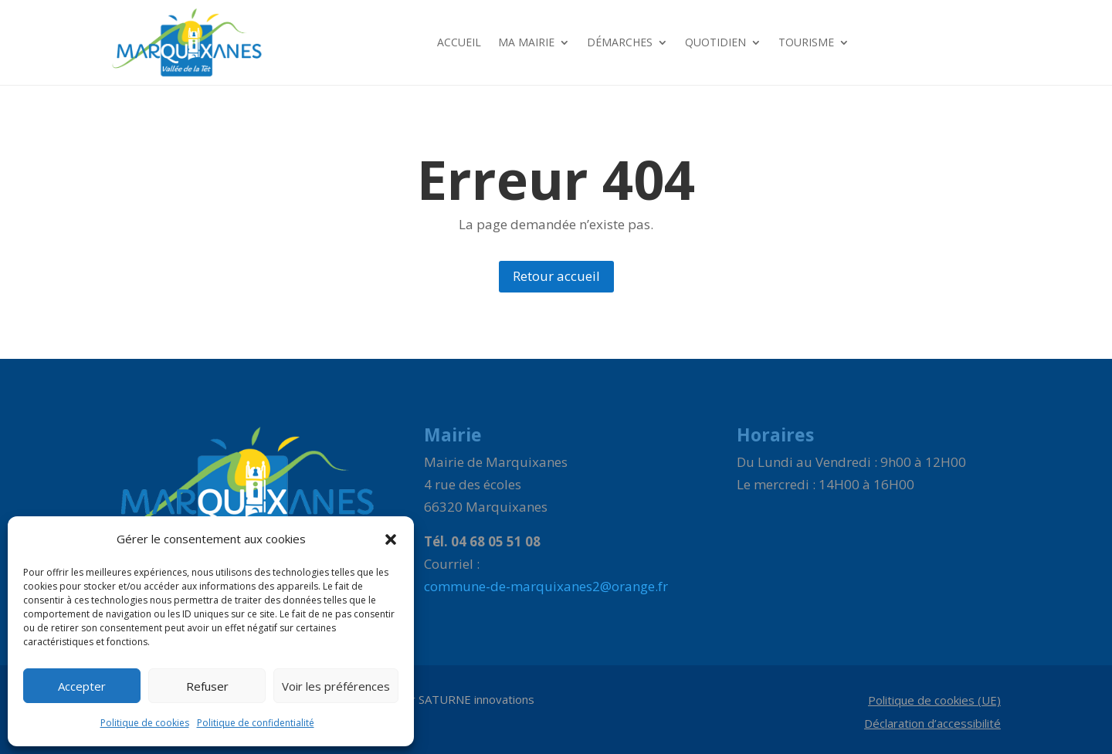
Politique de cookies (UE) (934, 701)
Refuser (207, 686)
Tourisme (806, 42)
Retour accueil (556, 276)
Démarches (620, 42)
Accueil (459, 42)
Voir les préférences (336, 686)
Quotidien (715, 42)
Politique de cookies (144, 722)
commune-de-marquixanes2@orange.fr (546, 586)
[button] (390, 539)
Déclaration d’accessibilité (932, 724)
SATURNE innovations (476, 699)
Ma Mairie (526, 42)
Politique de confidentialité (255, 722)
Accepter (82, 686)
